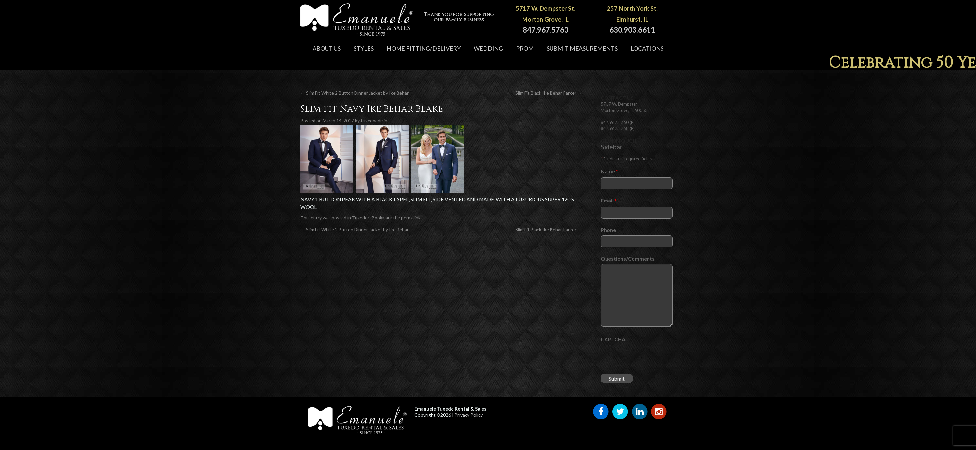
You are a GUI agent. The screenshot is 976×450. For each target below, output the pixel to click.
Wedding (488, 48)
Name (609, 171)
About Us (327, 48)
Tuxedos (361, 217)
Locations (647, 48)
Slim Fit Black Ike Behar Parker (548, 93)
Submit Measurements (582, 48)
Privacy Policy (468, 415)
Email (608, 200)
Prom (525, 48)
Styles (364, 48)
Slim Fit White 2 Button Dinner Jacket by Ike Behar (354, 93)
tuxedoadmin (374, 120)
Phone (608, 230)
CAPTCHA (613, 339)
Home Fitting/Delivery (424, 48)
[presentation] (650, 357)
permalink (411, 217)
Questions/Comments (628, 258)
